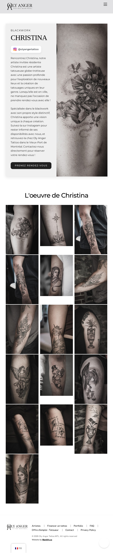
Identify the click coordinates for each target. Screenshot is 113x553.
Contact (69, 530)
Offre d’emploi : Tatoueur (45, 530)
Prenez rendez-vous (31, 165)
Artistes (36, 525)
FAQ (92, 525)
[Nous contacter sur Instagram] (26, 49)
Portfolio (78, 525)
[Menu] (105, 4)
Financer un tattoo (57, 525)
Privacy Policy (88, 530)
